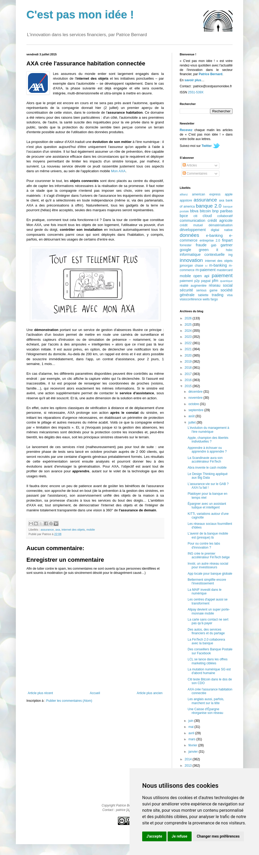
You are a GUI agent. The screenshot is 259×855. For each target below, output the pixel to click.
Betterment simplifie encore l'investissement (207, 581)
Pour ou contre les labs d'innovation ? (204, 545)
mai (191, 727)
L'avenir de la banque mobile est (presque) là (208, 535)
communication (192, 220)
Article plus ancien (150, 693)
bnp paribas (222, 211)
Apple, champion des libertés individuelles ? (208, 439)
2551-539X (196, 92)
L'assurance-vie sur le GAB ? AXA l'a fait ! (208, 485)
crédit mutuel (191, 225)
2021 (189, 349)
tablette (203, 295)
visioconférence (191, 299)
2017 (189, 374)
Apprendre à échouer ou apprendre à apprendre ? (207, 449)
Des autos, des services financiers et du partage (206, 631)
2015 (189, 386)
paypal (205, 281)
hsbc (229, 250)
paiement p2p (190, 281)
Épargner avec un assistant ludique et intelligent (207, 505)
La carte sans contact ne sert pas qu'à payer (208, 621)
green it (208, 250)
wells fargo (210, 299)
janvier (193, 751)
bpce (184, 216)
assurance (47, 529)
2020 (189, 355)
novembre (196, 398)
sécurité (186, 290)
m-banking (218, 265)
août (192, 416)
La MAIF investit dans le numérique (204, 591)
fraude (201, 245)
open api (201, 276)
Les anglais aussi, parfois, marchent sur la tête (206, 701)
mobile (90, 529)
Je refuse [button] (179, 836)
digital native (222, 230)
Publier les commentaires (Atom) (69, 701)
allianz (184, 194)
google (185, 250)
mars (192, 739)
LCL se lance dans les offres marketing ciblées (208, 661)
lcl (206, 265)
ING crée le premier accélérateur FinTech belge (209, 555)
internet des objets (73, 529)
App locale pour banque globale (210, 573)
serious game (207, 290)
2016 (189, 380)
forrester (186, 245)
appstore (186, 200)
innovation (191, 260)
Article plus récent (40, 693)
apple (229, 194)
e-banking (214, 235)
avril (191, 733)
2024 (189, 331)
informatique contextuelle (202, 254)
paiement (222, 275)
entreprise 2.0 (210, 240)
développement (193, 230)
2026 (189, 318)
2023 (189, 337)
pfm (215, 280)
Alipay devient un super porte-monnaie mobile (209, 611)
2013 (189, 765)
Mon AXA (118, 171)
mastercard (225, 270)
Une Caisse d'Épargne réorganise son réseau (205, 711)
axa (57, 529)
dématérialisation (221, 225)
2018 (189, 367)
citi (195, 216)
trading (217, 295)
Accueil (95, 693)
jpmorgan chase (191, 265)
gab (213, 245)
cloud (207, 216)
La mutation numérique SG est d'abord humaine (209, 671)
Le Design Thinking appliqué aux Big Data (208, 475)
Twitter (207, 146)
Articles (190, 165)
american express (206, 194)
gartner (226, 245)
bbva (194, 211)
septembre (196, 410)
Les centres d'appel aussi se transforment (208, 601)
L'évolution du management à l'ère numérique (208, 429)
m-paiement (206, 270)
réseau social (221, 285)
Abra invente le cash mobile (207, 467)
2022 (189, 343)
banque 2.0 (208, 206)
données (189, 235)
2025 (189, 324)
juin (191, 721)
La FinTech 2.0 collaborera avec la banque (206, 641)
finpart (227, 240)
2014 (189, 759)
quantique (226, 280)
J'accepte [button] (154, 836)
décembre (196, 391)
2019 (189, 361)
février (193, 745)
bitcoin (205, 211)
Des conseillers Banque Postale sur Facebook (210, 651)
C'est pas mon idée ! (80, 14)
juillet (192, 422)
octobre (194, 404)
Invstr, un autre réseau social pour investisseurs (208, 565)
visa (230, 295)
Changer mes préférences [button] (218, 836)
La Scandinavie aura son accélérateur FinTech (205, 459)
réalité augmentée (193, 285)
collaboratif (225, 216)
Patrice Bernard (210, 74)
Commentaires (195, 173)
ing (230, 255)
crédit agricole (220, 220)
